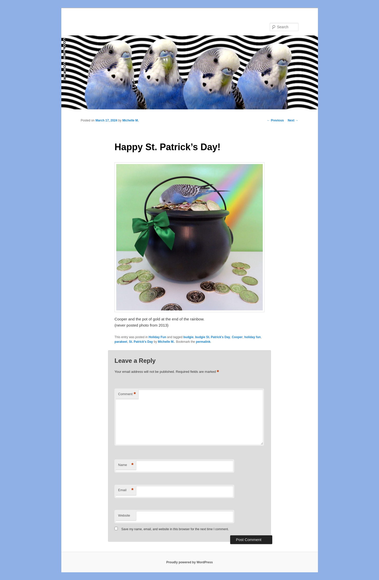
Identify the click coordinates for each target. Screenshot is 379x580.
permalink (203, 342)
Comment (127, 394)
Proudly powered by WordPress (189, 562)
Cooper (237, 337)
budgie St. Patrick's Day (212, 337)
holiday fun (252, 337)
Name (125, 465)
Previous (275, 120)
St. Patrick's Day (141, 342)
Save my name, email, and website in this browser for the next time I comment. (175, 529)
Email (125, 490)
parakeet (120, 342)
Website (124, 515)
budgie (188, 337)
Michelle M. (130, 120)
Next (293, 120)
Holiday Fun (157, 337)
